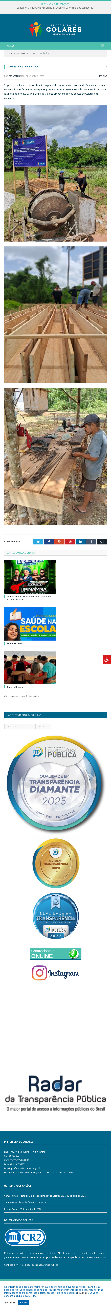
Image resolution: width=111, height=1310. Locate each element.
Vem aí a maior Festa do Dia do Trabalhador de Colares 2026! (35, 1210)
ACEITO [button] (23, 1302)
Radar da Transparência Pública (41, 1279)
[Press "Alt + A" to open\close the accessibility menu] (107, 659)
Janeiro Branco (15, 701)
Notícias (102, 90)
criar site (24, 1267)
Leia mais (82, 1292)
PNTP (18, 1279)
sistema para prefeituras (45, 1267)
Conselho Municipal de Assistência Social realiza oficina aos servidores (54, 7)
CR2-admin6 (14, 90)
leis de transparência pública (73, 1271)
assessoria (82, 1267)
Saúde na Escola (15, 657)
